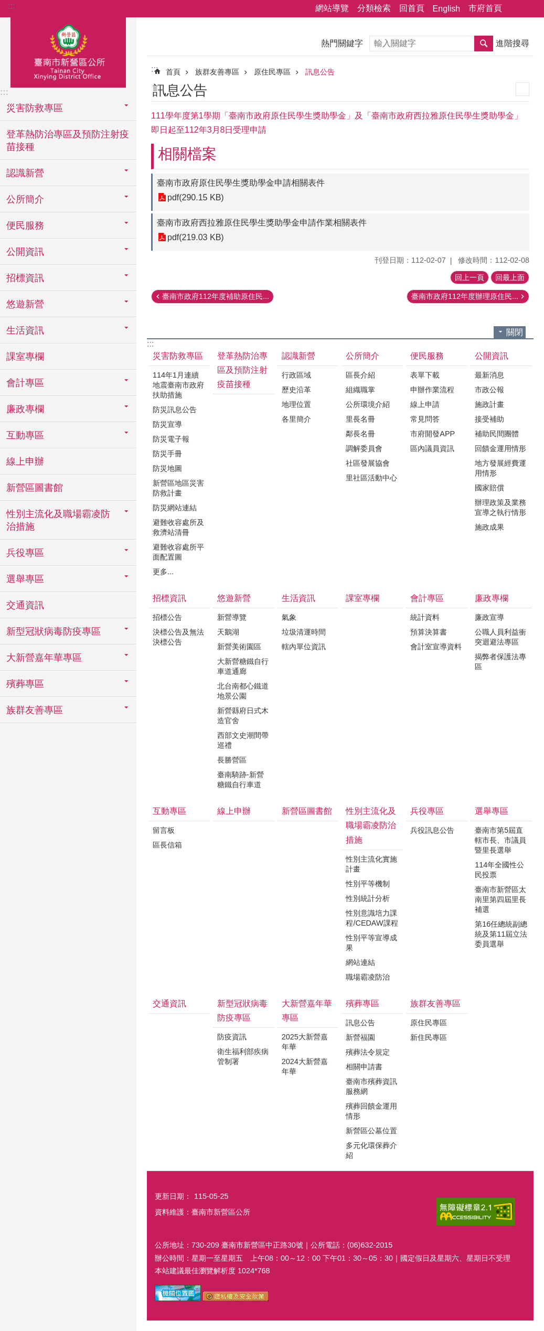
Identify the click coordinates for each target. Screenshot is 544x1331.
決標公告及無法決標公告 (178, 637)
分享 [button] (515, 9)
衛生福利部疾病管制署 (243, 1056)
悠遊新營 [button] (25, 304)
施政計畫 (489, 404)
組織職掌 (360, 389)
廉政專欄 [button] (25, 409)
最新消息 (489, 375)
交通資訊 (25, 605)
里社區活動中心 (371, 478)
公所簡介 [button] (25, 199)
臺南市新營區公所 (68, 51)
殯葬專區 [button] (25, 684)
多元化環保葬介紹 (371, 1150)
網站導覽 (332, 8)
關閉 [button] (514, 332)
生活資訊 (298, 598)
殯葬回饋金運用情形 (371, 1111)
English (446, 8)
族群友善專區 (217, 72)
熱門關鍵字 (342, 43)
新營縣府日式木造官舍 (243, 715)
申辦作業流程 (432, 389)
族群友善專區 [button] (34, 710)
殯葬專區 (362, 1003)
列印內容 (522, 89)
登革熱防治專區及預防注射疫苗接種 (67, 140)
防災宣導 (167, 424)
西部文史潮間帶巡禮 (243, 740)
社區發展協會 (368, 463)
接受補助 (489, 419)
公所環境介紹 (368, 404)
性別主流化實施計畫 (371, 864)
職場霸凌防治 (368, 977)
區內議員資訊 (432, 448)
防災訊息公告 (175, 409)
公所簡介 (362, 355)
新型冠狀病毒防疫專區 (242, 1010)
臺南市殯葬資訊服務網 (371, 1086)
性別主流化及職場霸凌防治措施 (371, 825)
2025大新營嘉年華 (305, 1042)
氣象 (289, 617)
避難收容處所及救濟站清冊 (178, 527)
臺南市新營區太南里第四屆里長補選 (500, 899)
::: (11, 6)
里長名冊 (360, 419)
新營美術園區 (239, 646)
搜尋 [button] (483, 43)
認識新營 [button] (25, 173)
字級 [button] (530, 9)
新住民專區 (428, 1037)
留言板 (164, 830)
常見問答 (425, 419)
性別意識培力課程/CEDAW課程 (372, 918)
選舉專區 (491, 811)
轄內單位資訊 (304, 646)
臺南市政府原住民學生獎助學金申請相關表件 (241, 182)
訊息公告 (320, 72)
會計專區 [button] (25, 383)
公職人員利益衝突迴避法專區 (500, 637)
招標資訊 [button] (25, 278)
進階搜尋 (512, 43)
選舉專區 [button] (25, 579)
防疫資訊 (232, 1037)
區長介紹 (360, 375)
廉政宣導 (489, 617)
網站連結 (360, 962)
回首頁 (411, 8)
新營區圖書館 (34, 487)
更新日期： (173, 1196)
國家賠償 (489, 488)
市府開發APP (432, 434)
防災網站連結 (175, 507)
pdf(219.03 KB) (195, 237)
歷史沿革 (296, 389)
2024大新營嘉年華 (305, 1066)
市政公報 (489, 389)
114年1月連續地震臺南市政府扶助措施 (178, 385)
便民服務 (427, 355)
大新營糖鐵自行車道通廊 (243, 666)
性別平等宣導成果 (371, 942)
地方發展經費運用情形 (500, 468)
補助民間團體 (497, 434)
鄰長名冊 (360, 434)
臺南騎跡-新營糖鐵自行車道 (240, 779)
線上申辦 (25, 461)
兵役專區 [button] (25, 553)
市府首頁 (485, 8)
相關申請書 (364, 1066)
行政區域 (296, 375)
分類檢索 (374, 8)
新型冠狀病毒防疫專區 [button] (53, 631)
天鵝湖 (228, 632)
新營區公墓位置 (371, 1130)
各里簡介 (296, 419)
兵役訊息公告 (432, 830)
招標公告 (167, 617)
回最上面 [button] (510, 277)
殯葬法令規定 (368, 1052)
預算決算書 (428, 632)
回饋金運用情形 (500, 448)
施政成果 (489, 527)
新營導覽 (232, 617)
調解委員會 (364, 448)
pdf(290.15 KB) (195, 197)
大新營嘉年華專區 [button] (44, 657)
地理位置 (296, 404)
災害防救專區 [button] (34, 108)
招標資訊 (169, 598)
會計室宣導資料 (436, 646)
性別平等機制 (368, 883)
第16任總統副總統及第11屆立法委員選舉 (501, 934)
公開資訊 (491, 355)
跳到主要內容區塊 (5, 5)
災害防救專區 (178, 355)
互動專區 (169, 811)
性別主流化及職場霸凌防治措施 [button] (58, 520)
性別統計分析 (368, 898)
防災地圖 (167, 468)
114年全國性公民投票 (499, 870)
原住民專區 (272, 72)
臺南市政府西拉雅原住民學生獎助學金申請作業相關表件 (262, 222)
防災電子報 (171, 439)
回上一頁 (469, 277)
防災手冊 (167, 453)
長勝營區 (232, 760)
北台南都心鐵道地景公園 (243, 691)
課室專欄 (25, 356)
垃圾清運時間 (304, 632)
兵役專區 (427, 811)
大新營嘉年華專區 (307, 1010)
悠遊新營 (234, 598)
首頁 (173, 72)
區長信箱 (167, 845)
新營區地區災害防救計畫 (178, 488)
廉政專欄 (491, 598)
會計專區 (427, 598)
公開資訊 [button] (25, 251)
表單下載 (425, 375)
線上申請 (425, 404)
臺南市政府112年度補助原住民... (215, 296)
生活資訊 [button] (25, 330)
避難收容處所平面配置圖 (178, 552)
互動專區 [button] (25, 435)
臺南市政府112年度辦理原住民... (464, 296)
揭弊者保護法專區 (500, 661)
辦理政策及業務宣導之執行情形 (500, 507)
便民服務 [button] (25, 225)
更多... (163, 571)
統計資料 (425, 617)
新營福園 (360, 1037)
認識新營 (298, 355)
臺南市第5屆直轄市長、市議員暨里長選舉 (500, 840)
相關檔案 (187, 154)
